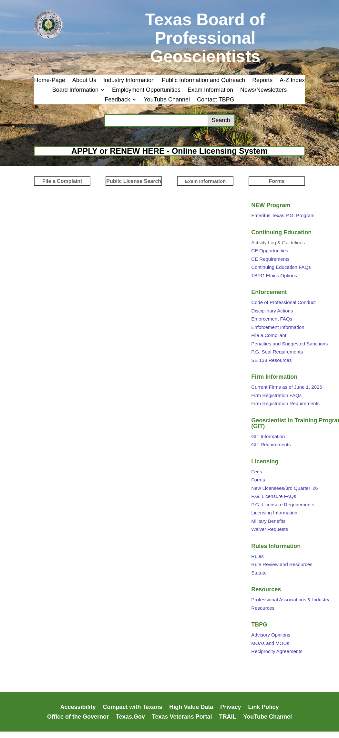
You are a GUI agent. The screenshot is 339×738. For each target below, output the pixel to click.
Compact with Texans (132, 707)
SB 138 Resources (271, 360)
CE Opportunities (269, 250)
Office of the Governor (78, 717)
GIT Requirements (271, 444)
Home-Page (49, 80)
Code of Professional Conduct (283, 302)
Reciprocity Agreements (276, 651)
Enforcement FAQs (271, 319)
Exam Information (210, 90)
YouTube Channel (167, 100)
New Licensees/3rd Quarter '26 (284, 488)
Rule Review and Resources (281, 564)
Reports (262, 80)
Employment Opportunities (146, 90)
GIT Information (268, 436)
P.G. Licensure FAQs (273, 496)
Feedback (117, 100)
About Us (84, 80)
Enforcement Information (277, 327)
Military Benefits (268, 521)
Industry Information (129, 80)
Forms (258, 479)
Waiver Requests (269, 529)
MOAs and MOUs (270, 643)
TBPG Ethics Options (274, 275)
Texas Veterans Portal (182, 717)
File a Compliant (268, 335)
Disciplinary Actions (272, 310)
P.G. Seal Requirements (277, 351)
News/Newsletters (263, 90)
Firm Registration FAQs (276, 395)
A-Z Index (292, 80)
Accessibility (78, 707)
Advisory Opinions (270, 635)
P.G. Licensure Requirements (282, 504)
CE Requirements (270, 259)
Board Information (75, 90)
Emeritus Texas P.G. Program (282, 215)
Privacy (230, 707)
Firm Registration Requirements (285, 403)
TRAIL (227, 717)
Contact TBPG (215, 100)
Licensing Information (274, 512)
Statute (259, 572)
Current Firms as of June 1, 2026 (286, 387)
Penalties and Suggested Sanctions (289, 343)
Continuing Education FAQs (281, 267)
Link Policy (263, 707)
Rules (257, 556)
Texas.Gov (130, 717)
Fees (256, 471)
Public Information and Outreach (203, 80)
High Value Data (191, 707)
